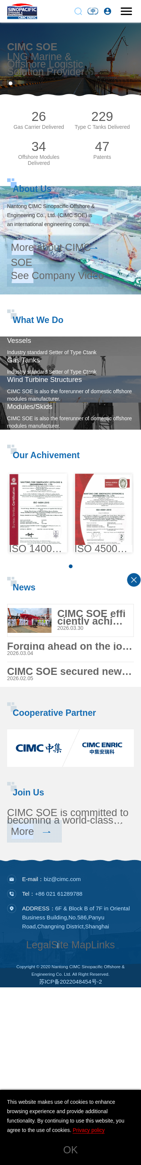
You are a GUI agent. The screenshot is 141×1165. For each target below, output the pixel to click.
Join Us (28, 961)
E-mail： (51, 1056)
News (24, 750)
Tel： (52, 1071)
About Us (32, 189)
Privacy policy (89, 1130)
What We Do (38, 320)
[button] (10, 83)
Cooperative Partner (54, 881)
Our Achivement (46, 606)
